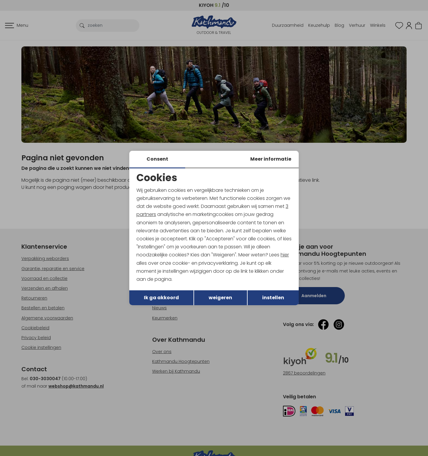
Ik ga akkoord (161, 297)
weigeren (220, 297)
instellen (273, 297)
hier (285, 254)
